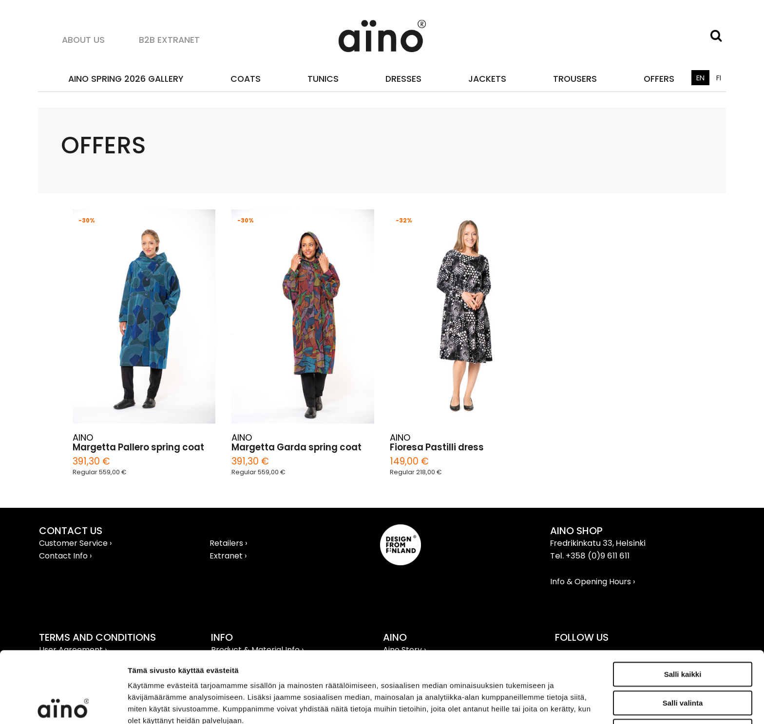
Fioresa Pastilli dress (437, 447)
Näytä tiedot (521, 705)
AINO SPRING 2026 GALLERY (125, 79)
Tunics (323, 79)
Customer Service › (75, 543)
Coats (245, 79)
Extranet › (228, 555)
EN (700, 78)
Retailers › (228, 543)
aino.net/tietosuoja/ (198, 672)
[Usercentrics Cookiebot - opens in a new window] (63, 705)
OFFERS (659, 79)
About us (83, 40)
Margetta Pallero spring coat (138, 447)
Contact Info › (65, 555)
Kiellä (682, 660)
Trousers (575, 79)
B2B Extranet (169, 40)
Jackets (487, 79)
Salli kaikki (683, 603)
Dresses (403, 79)
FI (718, 78)
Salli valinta (683, 632)
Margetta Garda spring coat (296, 447)
